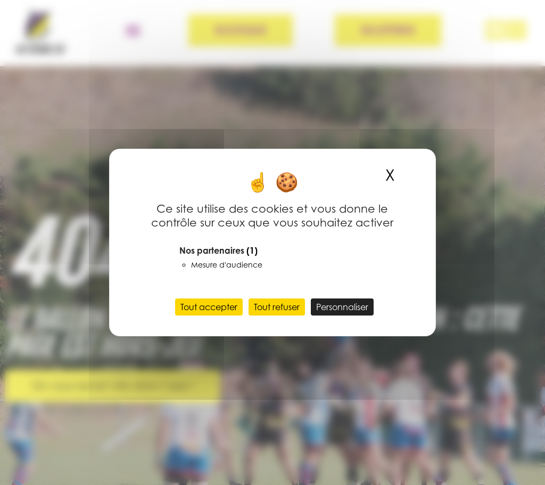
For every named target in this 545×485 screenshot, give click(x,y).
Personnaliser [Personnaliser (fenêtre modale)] (342, 307)
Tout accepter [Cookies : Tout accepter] (208, 307)
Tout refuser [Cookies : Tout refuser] (277, 307)
